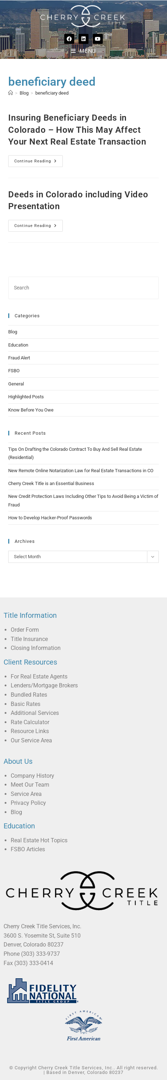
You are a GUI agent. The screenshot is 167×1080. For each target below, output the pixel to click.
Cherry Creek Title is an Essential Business (51, 483)
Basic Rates (25, 704)
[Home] (10, 93)
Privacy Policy (28, 802)
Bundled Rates (29, 694)
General (16, 384)
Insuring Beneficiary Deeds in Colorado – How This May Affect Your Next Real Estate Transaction (77, 130)
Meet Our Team (30, 784)
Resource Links (30, 731)
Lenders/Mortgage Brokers (44, 685)
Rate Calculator (30, 722)
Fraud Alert (19, 357)
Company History (32, 775)
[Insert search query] (83, 288)
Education (18, 345)
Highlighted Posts (26, 396)
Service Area (26, 794)
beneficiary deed (52, 93)
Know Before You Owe (31, 410)
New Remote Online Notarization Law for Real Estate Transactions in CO (80, 470)
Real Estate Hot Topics (39, 840)
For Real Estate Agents (39, 676)
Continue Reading (38, 159)
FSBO (14, 370)
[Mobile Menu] (83, 51)
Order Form (25, 629)
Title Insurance (29, 639)
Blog (12, 331)
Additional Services (35, 713)
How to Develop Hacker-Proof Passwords (50, 517)
